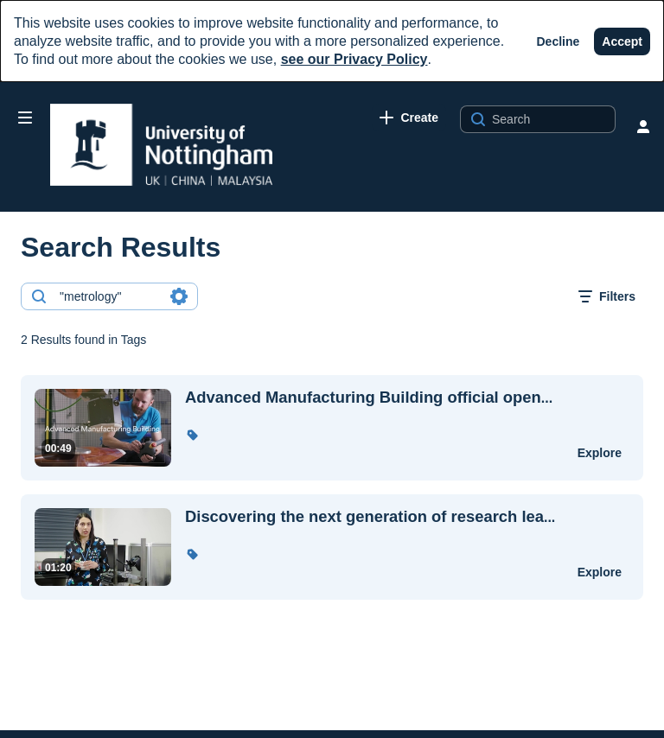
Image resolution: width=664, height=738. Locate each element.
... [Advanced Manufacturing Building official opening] (368, 397)
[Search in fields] (179, 296)
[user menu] (643, 126)
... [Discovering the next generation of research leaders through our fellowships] (370, 516)
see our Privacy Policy (354, 59)
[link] (409, 117)
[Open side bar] (25, 117)
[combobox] (108, 296)
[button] (192, 435)
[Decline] (558, 41)
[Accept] (622, 41)
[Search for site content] (551, 119)
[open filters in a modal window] (607, 296)
